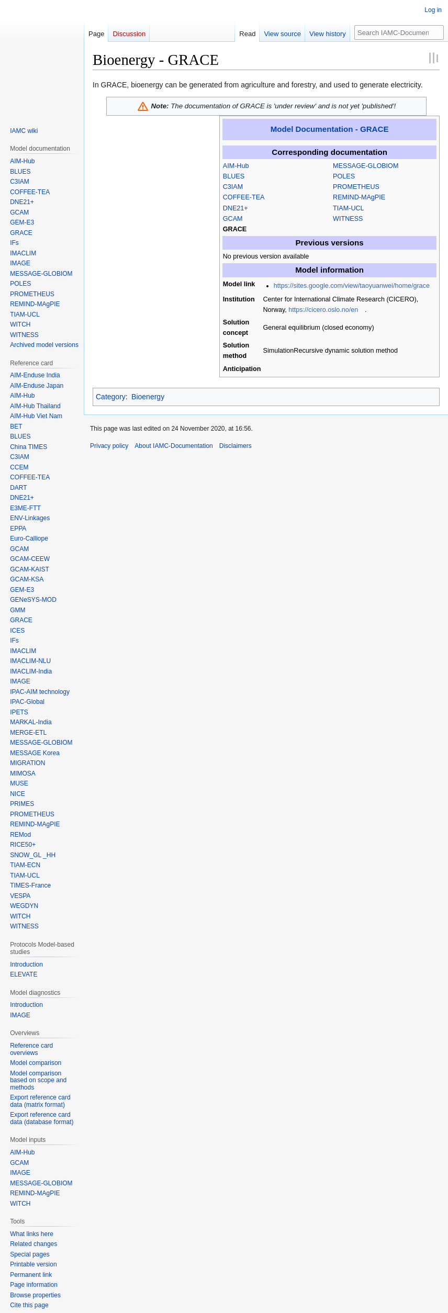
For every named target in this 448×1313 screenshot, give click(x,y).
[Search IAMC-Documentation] (399, 32)
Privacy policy (109, 446)
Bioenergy (147, 396)
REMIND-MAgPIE (359, 197)
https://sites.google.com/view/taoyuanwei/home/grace (352, 285)
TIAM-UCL (348, 208)
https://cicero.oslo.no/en (323, 309)
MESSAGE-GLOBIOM (365, 166)
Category (111, 396)
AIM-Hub (236, 166)
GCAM (233, 218)
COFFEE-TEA (244, 197)
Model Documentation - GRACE (330, 129)
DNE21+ (235, 208)
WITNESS (348, 218)
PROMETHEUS (356, 186)
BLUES (233, 176)
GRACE (235, 229)
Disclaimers (235, 446)
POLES (344, 176)
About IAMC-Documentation (173, 446)
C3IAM (233, 186)
